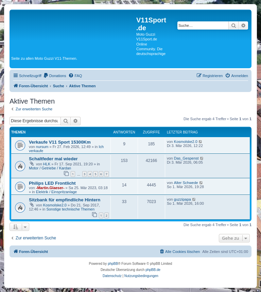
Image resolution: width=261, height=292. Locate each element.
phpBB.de (152, 270)
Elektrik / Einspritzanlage (56, 192)
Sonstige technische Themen (70, 209)
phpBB (113, 264)
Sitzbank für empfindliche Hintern (64, 199)
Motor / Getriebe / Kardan (50, 168)
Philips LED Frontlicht (52, 183)
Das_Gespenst (186, 158)
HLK (46, 164)
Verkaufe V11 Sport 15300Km (60, 142)
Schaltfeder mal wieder (53, 158)
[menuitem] (54, 76)
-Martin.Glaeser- (50, 188)
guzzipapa (182, 199)
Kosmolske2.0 (185, 142)
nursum (42, 147)
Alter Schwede (186, 183)
